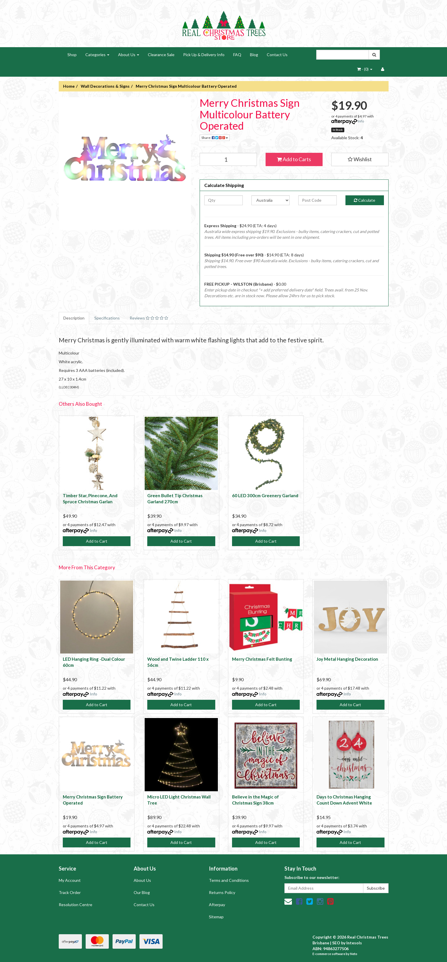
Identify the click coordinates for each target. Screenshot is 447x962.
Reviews (149, 317)
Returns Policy (222, 892)
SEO (336, 942)
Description (73, 317)
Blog (254, 54)
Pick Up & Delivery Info (204, 54)
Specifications (107, 317)
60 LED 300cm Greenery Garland (265, 495)
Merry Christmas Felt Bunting (262, 659)
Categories (97, 54)
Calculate (364, 200)
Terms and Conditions (229, 880)
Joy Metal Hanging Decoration (347, 659)
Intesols (354, 942)
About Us (128, 54)
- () (364, 69)
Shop (72, 54)
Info (361, 121)
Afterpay (217, 904)
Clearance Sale (161, 54)
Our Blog (142, 892)
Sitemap (216, 916)
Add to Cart (96, 541)
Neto (353, 954)
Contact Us (277, 54)
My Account (70, 880)
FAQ (237, 54)
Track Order (70, 892)
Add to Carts (294, 159)
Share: (214, 137)
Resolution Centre (75, 904)
